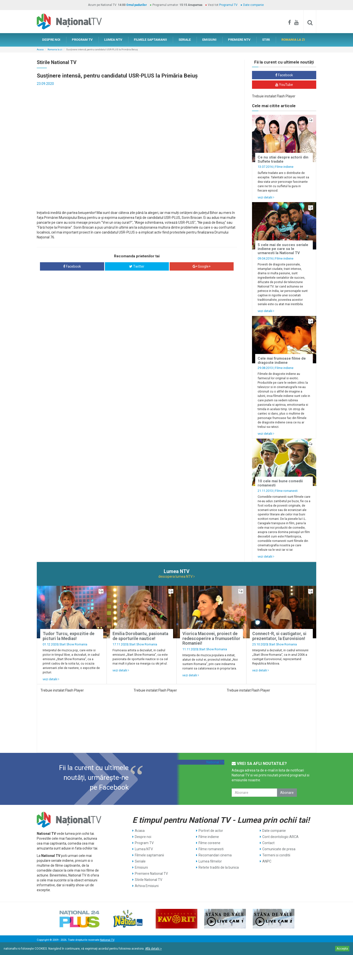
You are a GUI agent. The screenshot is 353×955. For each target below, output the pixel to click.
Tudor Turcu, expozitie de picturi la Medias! (68, 636)
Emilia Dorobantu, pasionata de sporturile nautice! (140, 636)
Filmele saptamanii (149, 855)
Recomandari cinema (215, 855)
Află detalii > (153, 948)
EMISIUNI (209, 39)
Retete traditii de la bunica (219, 867)
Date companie (253, 5)
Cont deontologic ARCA (280, 837)
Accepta (342, 948)
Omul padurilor (136, 5)
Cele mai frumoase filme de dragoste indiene (282, 360)
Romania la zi (55, 49)
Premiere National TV (151, 874)
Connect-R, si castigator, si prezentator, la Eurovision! (279, 636)
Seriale (140, 861)
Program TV (144, 843)
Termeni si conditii (276, 855)
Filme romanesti (286, 491)
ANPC (266, 861)
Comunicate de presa (278, 849)
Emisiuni (141, 867)
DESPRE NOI (51, 39)
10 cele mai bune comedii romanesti (280, 483)
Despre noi (143, 837)
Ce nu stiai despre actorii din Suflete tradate (283, 159)
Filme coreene (209, 843)
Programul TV (228, 5)
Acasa (40, 49)
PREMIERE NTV (239, 39)
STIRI (266, 39)
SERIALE (184, 39)
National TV (215, 762)
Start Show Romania (73, 644)
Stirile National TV (148, 880)
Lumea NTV (144, 849)
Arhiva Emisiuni (147, 886)
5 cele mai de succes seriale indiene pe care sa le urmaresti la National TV (283, 249)
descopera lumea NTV (176, 576)
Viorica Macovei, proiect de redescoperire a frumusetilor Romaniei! (211, 638)
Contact (268, 843)
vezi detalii (266, 197)
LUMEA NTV (113, 39)
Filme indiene (284, 167)
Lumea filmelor (210, 861)
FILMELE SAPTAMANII (150, 39)
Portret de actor (211, 831)
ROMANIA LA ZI (293, 39)
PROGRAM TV (82, 39)
